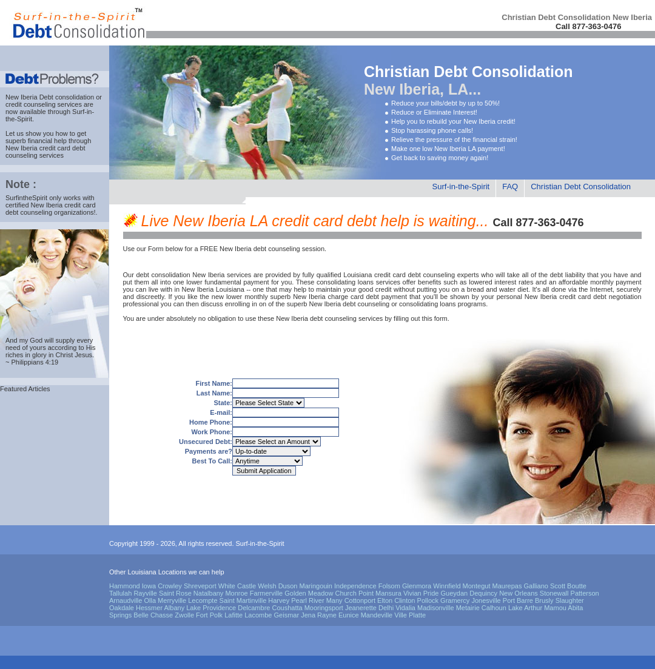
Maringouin (316, 586)
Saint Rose (175, 593)
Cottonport (359, 600)
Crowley (170, 586)
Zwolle (184, 615)
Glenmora (416, 586)
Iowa (149, 586)
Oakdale (121, 607)
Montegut (477, 586)
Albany (174, 607)
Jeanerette (361, 607)
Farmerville (266, 593)
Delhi (386, 607)
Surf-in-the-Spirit (461, 186)
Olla (150, 600)
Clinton (404, 600)
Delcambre (254, 607)
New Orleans (518, 593)
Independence (355, 586)
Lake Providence (211, 607)
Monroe (236, 593)
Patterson (585, 593)
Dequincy (483, 593)
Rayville (145, 593)
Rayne (327, 615)
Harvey (278, 600)
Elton (384, 600)
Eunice (348, 615)
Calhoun (494, 607)
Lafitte (233, 615)
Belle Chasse (153, 615)
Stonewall (554, 593)
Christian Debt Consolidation (581, 186)
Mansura (388, 593)
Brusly (544, 600)
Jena (308, 615)
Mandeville (377, 615)
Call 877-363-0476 (588, 26)
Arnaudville (125, 600)
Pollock (427, 600)
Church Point (354, 593)
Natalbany (208, 593)
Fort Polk (209, 615)
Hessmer (149, 607)
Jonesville (485, 600)
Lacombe (258, 615)
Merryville (172, 600)
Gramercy (454, 600)
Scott (557, 586)
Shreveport (200, 586)
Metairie (468, 607)
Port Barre (518, 600)
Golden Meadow (308, 593)
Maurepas (507, 586)
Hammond (124, 586)
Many (334, 600)
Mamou (555, 607)
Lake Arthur (525, 607)
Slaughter (570, 600)
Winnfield (446, 586)
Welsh (267, 586)
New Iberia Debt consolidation (49, 97)
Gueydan (454, 593)
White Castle (237, 586)
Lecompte (202, 600)
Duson (288, 586)
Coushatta (287, 607)
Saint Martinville (243, 600)
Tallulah (120, 593)
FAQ (510, 186)
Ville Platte (410, 615)
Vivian (412, 593)
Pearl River (307, 600)
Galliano (536, 586)
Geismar (287, 615)
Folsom (389, 586)
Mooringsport (323, 607)
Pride (431, 593)
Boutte (576, 586)
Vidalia (405, 607)
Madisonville (435, 607)
